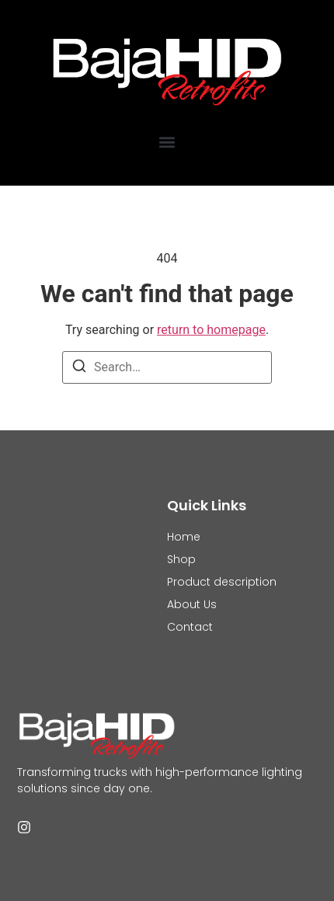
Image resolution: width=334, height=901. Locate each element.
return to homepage (211, 329)
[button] (167, 142)
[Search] (79, 368)
